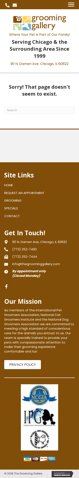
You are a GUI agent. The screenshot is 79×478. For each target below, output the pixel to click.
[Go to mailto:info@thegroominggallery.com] (39, 263)
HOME (8, 185)
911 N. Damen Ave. (39, 63)
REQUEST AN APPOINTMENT (24, 193)
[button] (7, 5)
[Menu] (71, 4)
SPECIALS (11, 208)
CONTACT (12, 216)
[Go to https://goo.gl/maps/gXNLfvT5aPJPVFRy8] (39, 241)
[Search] (39, 110)
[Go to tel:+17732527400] (39, 249)
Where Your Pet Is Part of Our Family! (39, 34)
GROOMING (12, 200)
